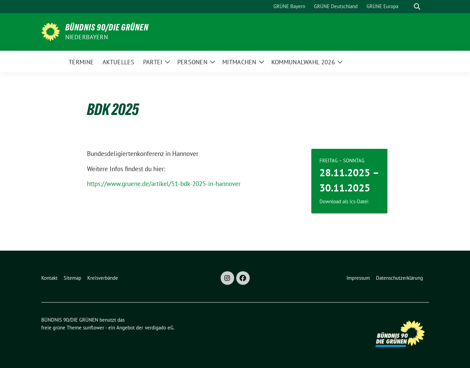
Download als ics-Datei (343, 201)
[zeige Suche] (417, 6)
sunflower (93, 327)
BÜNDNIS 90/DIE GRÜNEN (107, 27)
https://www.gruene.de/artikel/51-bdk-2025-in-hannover (164, 184)
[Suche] (407, 6)
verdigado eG (159, 327)
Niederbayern (86, 37)
